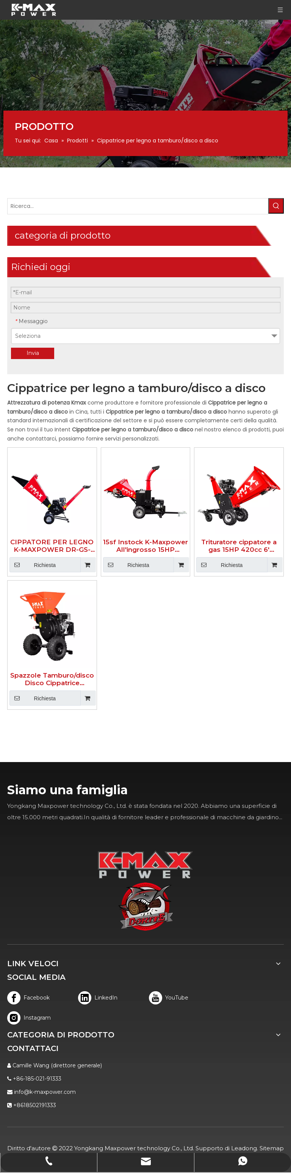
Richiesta (32, 564)
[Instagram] (28, 1018)
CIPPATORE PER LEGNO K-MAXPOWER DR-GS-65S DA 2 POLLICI (52, 545)
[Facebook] (28, 997)
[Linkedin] (99, 997)
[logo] (145, 906)
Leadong (244, 1148)
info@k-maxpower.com (45, 1092)
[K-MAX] (145, 864)
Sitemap (272, 1148)
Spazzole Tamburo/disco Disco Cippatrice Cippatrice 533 (52, 679)
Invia (33, 353)
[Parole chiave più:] (276, 206)
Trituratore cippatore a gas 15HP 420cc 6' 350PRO (239, 545)
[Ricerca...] (137, 206)
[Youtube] (170, 997)
